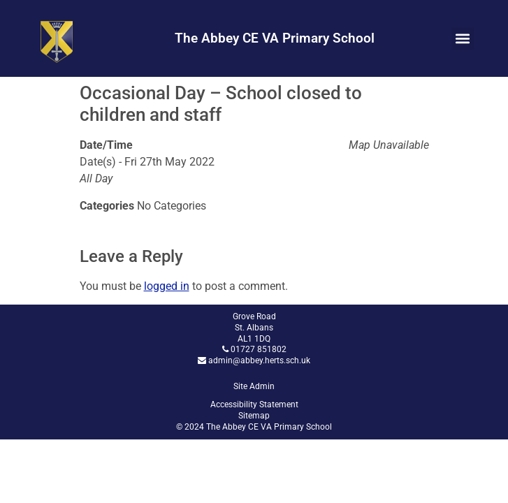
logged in (166, 286)
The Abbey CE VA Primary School (275, 38)
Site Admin (254, 386)
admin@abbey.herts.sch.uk (259, 360)
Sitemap (254, 416)
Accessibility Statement (254, 404)
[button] (462, 38)
